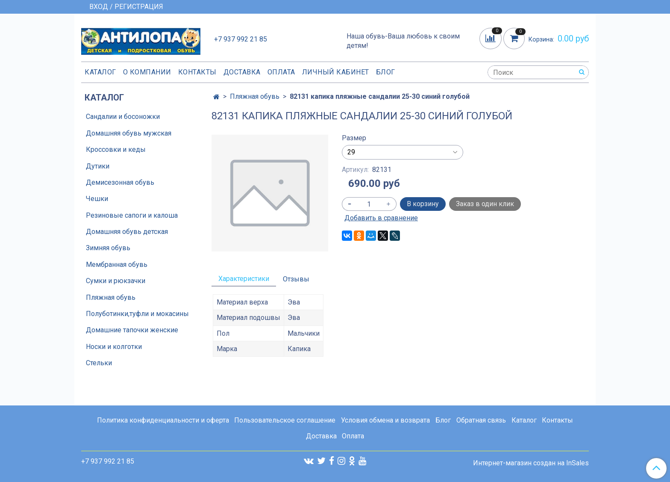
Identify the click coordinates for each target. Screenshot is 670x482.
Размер (354, 138)
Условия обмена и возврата (385, 420)
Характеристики (243, 279)
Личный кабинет (335, 72)
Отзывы (296, 279)
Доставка (242, 72)
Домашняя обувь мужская (128, 133)
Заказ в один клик (485, 204)
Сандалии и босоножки (123, 116)
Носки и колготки (114, 347)
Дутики (97, 166)
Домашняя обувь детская (127, 232)
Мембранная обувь (116, 264)
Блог (385, 72)
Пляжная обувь (254, 96)
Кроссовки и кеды (116, 149)
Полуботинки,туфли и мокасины (137, 314)
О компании (147, 72)
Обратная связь (481, 420)
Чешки (97, 199)
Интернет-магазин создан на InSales (531, 463)
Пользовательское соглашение (284, 420)
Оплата (281, 72)
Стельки (99, 363)
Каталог (100, 72)
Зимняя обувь (108, 248)
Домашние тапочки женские (132, 330)
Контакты (197, 72)
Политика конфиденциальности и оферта (163, 420)
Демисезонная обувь (120, 182)
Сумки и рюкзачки (115, 281)
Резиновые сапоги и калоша (132, 215)
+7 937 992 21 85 (240, 39)
